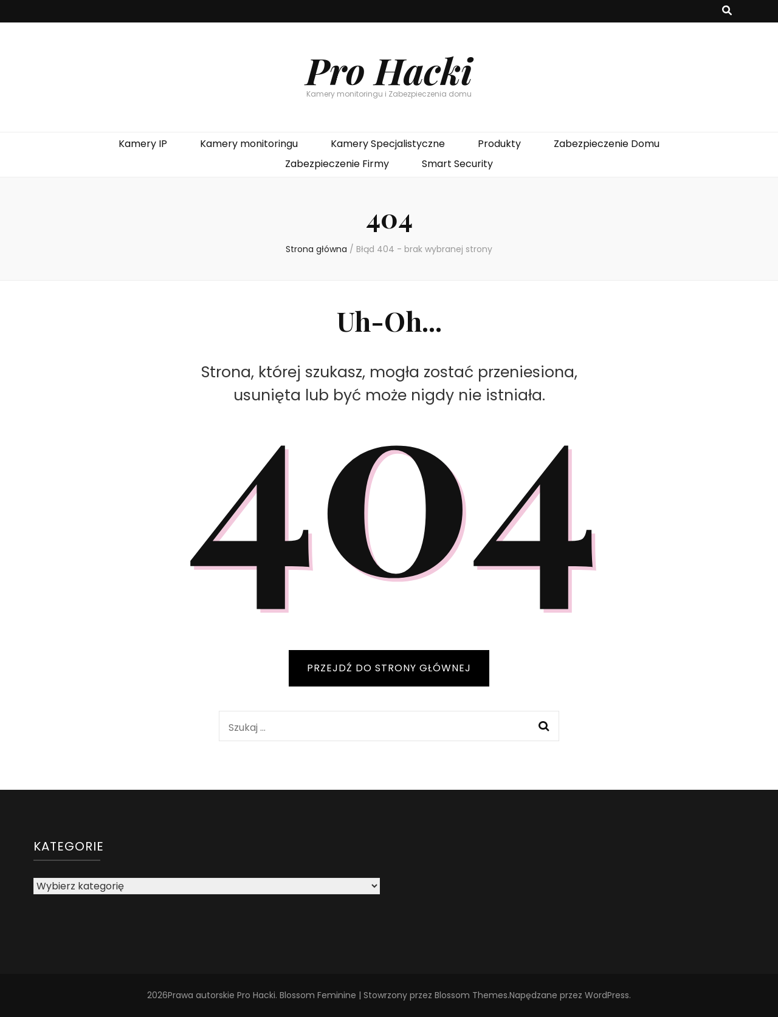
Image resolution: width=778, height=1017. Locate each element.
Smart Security (457, 164)
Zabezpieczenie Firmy (337, 164)
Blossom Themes (471, 995)
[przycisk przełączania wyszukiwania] (727, 11)
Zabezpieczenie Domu (606, 144)
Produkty (499, 144)
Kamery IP (143, 144)
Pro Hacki (389, 70)
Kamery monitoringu (249, 144)
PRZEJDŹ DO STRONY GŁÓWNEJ (389, 668)
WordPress (607, 995)
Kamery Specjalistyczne (388, 144)
